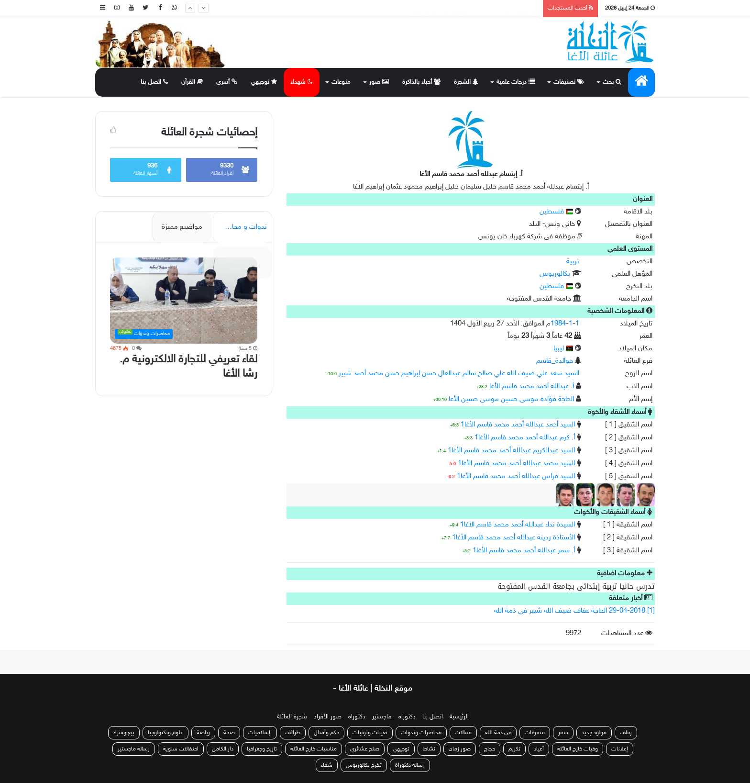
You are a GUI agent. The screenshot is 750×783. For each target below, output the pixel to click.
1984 (558, 324)
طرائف (292, 732)
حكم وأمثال (326, 732)
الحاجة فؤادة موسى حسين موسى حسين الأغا (511, 399)
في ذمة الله (498, 732)
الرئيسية (459, 717)
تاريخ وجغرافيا (262, 749)
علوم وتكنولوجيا (165, 732)
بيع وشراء (123, 732)
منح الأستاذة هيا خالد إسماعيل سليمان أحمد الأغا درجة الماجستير (435, 8)
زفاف (626, 732)
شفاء (326, 765)
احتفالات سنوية (181, 749)
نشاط (429, 749)
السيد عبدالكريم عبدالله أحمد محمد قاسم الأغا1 (511, 451)
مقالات (463, 732)
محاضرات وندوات (421, 732)
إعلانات (619, 749)
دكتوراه (407, 717)
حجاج (489, 749)
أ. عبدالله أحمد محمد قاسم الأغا (531, 386)
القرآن (192, 82)
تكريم (514, 749)
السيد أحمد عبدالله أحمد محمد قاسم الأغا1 (518, 425)
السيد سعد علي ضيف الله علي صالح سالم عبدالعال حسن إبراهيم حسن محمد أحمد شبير (459, 373)
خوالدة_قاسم (554, 361)
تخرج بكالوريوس (364, 765)
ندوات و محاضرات (241, 227)
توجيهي (264, 82)
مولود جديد (594, 732)
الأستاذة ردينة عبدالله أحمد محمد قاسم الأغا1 (513, 538)
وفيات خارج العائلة (577, 749)
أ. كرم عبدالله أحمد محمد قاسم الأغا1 (524, 438)
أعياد (539, 749)
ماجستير (382, 717)
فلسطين (556, 212)
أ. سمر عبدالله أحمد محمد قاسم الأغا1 (524, 551)
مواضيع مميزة (182, 227)
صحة (229, 732)
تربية (572, 261)
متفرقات (535, 732)
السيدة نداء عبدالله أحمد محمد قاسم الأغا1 (517, 525)
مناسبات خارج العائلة (313, 749)
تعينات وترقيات (370, 732)
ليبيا (563, 349)
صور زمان (460, 749)
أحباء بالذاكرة (421, 82)
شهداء (301, 82)
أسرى (226, 82)
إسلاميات (260, 732)
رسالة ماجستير (134, 749)
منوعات (341, 82)
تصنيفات (568, 82)
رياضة (203, 732)
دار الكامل (222, 749)
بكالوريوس (555, 274)
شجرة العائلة (292, 717)
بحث (612, 82)
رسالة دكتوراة (410, 765)
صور (379, 82)
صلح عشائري (364, 749)
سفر (563, 732)
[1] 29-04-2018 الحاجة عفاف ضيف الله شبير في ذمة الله (574, 611)
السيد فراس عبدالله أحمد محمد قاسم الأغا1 (516, 476)
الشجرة (466, 82)
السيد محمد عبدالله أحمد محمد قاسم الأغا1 (516, 463)
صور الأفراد (328, 717)
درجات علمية (515, 82)
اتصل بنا (154, 82)
